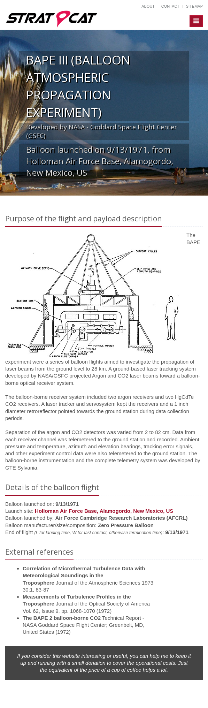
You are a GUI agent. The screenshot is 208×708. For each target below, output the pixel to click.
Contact (170, 6)
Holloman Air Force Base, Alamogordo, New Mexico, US (104, 511)
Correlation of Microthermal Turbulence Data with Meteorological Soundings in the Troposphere (84, 575)
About (148, 6)
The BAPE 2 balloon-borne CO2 (62, 618)
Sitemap (194, 6)
